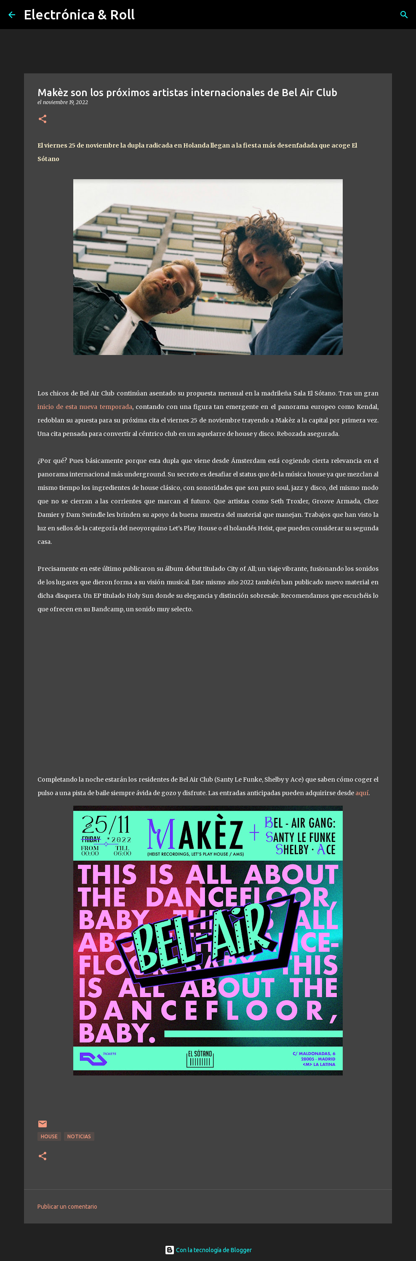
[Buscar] (404, 15)
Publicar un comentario (67, 1206)
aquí (361, 793)
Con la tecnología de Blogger (208, 1250)
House (49, 1136)
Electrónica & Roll (79, 14)
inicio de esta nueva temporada (84, 407)
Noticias (79, 1136)
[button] (42, 119)
